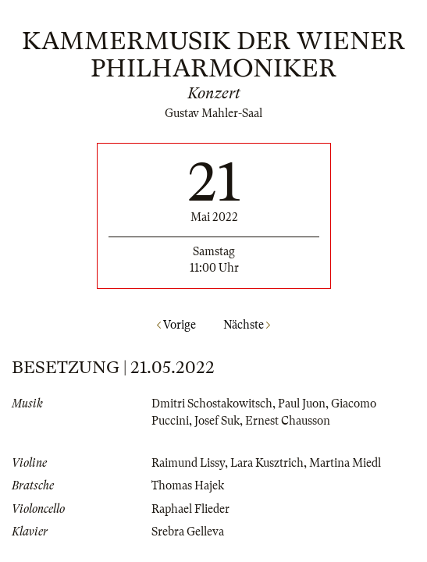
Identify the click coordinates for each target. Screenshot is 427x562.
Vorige (176, 324)
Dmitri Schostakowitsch (211, 403)
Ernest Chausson (287, 420)
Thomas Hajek (187, 485)
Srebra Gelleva (187, 531)
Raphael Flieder (190, 509)
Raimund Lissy (188, 463)
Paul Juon (302, 403)
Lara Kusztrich (267, 463)
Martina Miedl (345, 463)
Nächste (246, 324)
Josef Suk (217, 420)
